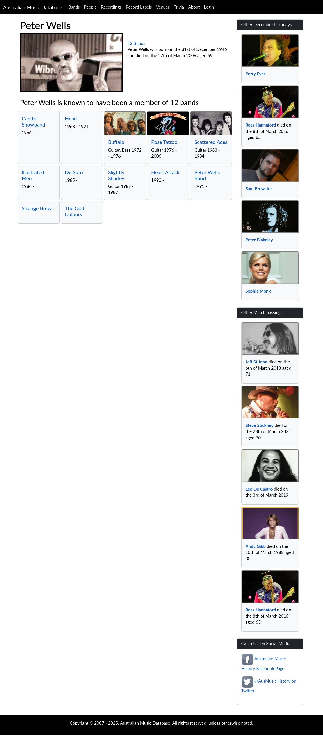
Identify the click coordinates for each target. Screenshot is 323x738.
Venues (163, 7)
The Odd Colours (74, 211)
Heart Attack (165, 172)
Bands (74, 7)
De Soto (74, 172)
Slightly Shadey (116, 175)
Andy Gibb (256, 546)
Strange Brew (37, 208)
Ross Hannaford (261, 125)
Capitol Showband (33, 121)
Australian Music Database (32, 7)
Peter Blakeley (259, 239)
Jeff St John (256, 361)
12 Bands (136, 43)
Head (71, 118)
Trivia (179, 7)
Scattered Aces (210, 142)
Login (209, 7)
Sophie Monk (258, 291)
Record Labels (139, 7)
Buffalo (116, 142)
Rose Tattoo (164, 142)
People (90, 7)
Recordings (111, 7)
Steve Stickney (260, 425)
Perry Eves (256, 73)
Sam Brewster (259, 188)
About (194, 7)
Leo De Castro (259, 489)
